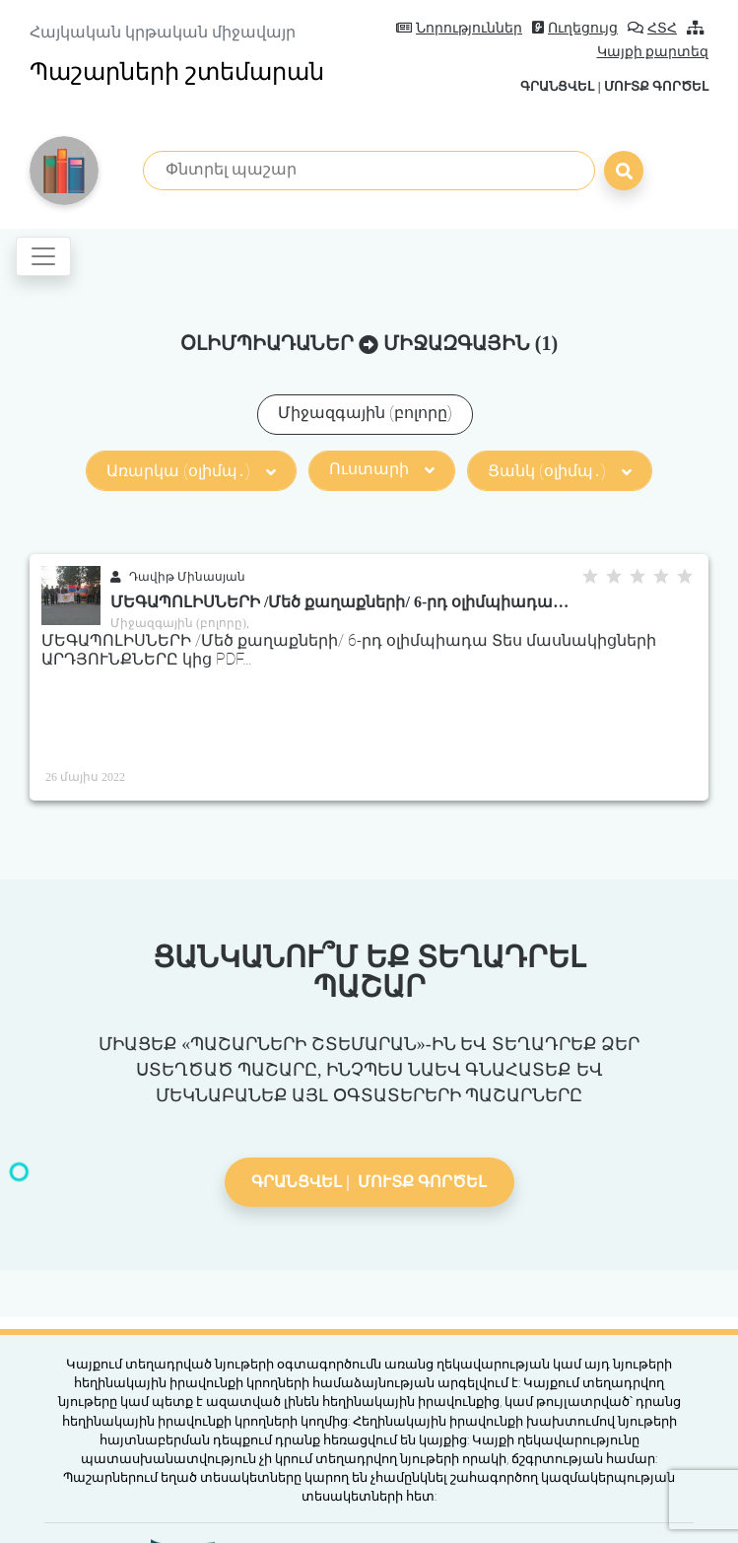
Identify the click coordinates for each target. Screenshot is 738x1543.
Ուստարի (382, 468)
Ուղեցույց (575, 28)
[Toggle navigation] (43, 256)
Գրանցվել (557, 86)
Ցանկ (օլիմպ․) (560, 470)
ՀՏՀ (652, 28)
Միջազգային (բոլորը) (365, 412)
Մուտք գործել (656, 86)
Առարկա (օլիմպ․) (191, 470)
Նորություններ (459, 28)
